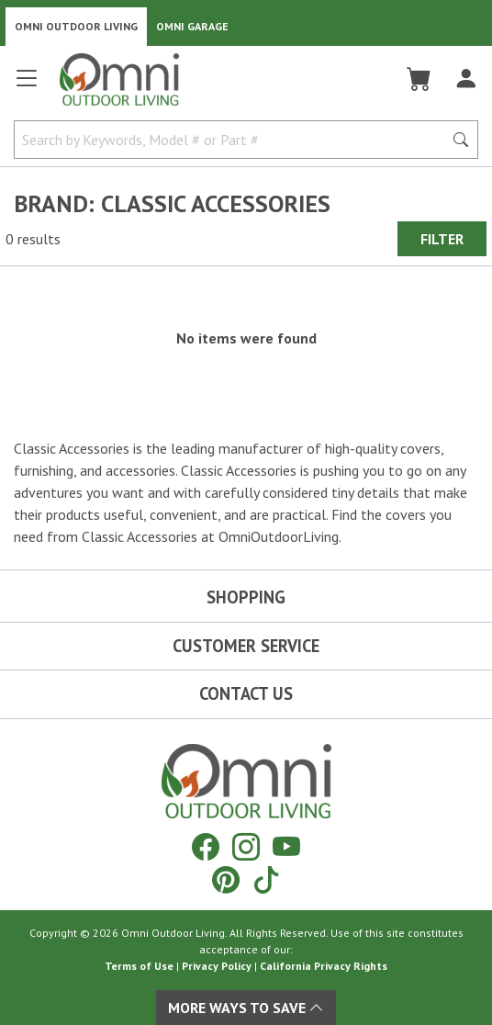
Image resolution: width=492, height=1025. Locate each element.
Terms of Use (139, 966)
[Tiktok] (266, 879)
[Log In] (465, 79)
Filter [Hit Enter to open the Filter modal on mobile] (442, 239)
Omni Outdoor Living (76, 26)
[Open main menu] (27, 86)
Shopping (246, 597)
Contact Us (246, 693)
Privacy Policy (217, 966)
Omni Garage (192, 26)
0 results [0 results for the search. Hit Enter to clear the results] (33, 239)
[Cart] (419, 79)
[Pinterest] (226, 879)
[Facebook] (205, 846)
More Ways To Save (246, 1007)
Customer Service (246, 646)
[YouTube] (286, 846)
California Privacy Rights (323, 966)
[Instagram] (246, 846)
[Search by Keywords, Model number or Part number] (234, 139)
